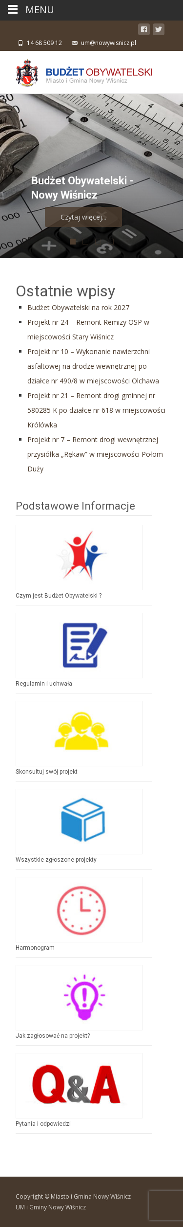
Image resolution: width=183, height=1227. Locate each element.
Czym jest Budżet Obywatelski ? (59, 595)
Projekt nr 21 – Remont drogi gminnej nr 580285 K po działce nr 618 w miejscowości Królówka (96, 410)
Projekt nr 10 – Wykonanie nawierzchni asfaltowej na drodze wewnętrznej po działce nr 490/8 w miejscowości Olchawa (93, 366)
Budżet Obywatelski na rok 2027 (78, 307)
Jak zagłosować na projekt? (53, 1035)
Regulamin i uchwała (44, 683)
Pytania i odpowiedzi (43, 1123)
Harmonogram (35, 947)
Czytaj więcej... (112, 217)
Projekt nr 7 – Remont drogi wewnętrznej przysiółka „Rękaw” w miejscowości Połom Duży (95, 454)
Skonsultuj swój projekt (47, 771)
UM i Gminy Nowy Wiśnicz (51, 1207)
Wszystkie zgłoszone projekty (56, 859)
